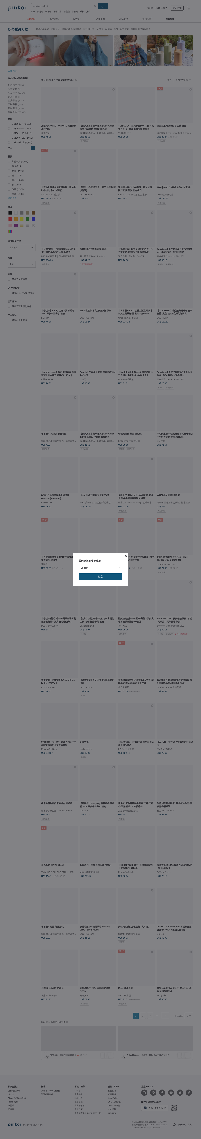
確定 (100, 576)
